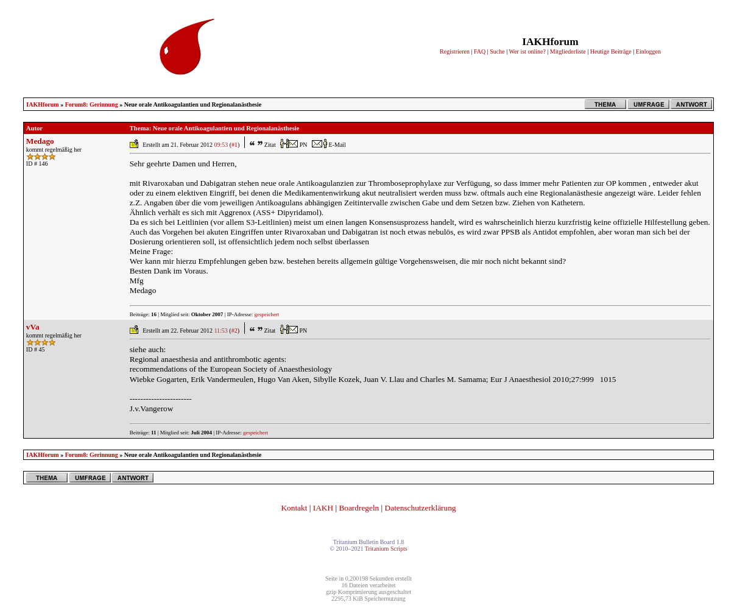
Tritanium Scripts (386, 548)
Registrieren (455, 51)
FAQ (479, 51)
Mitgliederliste (568, 51)
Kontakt (294, 507)
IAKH (323, 507)
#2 (234, 330)
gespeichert (266, 314)
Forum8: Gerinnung (91, 104)
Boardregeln (359, 507)
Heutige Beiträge (611, 51)
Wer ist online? (527, 51)
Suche (497, 51)
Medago (40, 141)
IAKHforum (42, 104)
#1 (234, 144)
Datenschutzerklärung (420, 507)
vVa (33, 326)
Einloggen (648, 51)
